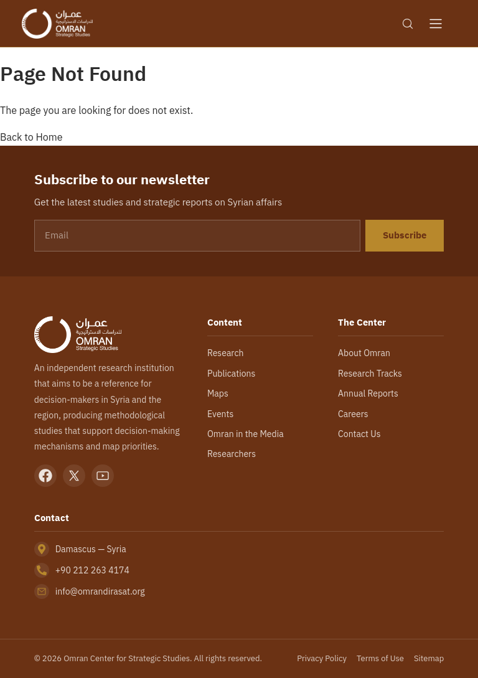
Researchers (231, 453)
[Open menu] (436, 24)
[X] (74, 475)
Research (225, 353)
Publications (231, 373)
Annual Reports (368, 393)
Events (220, 414)
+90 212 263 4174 (92, 570)
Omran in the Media (245, 434)
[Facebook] (45, 475)
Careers (353, 414)
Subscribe (404, 235)
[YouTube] (102, 475)
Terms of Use (380, 658)
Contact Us (359, 434)
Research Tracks (370, 373)
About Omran (364, 353)
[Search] (408, 23)
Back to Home (31, 137)
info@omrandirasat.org (100, 591)
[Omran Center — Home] (57, 24)
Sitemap (429, 658)
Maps (217, 393)
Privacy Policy (322, 658)
